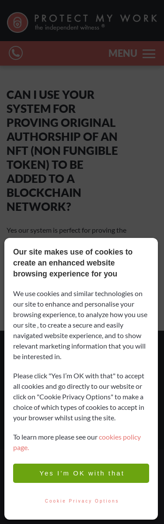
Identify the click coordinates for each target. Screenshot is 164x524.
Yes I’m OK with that (81, 473)
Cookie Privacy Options (81, 501)
